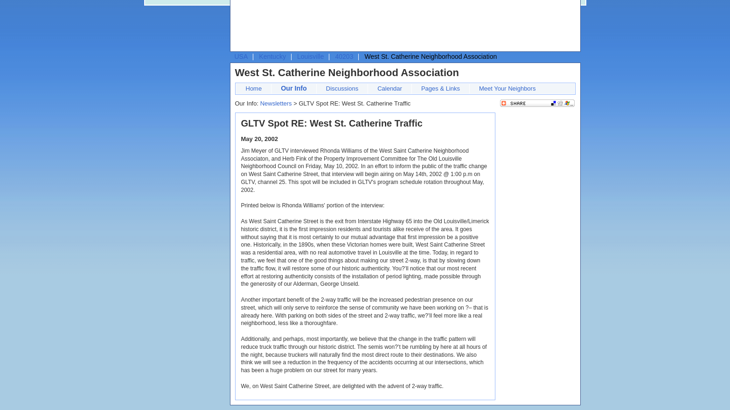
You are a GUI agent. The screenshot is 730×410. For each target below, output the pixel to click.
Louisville (310, 56)
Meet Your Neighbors (507, 88)
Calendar (389, 88)
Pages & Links (440, 88)
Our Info (294, 88)
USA (241, 56)
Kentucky (272, 56)
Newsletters (276, 103)
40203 (344, 56)
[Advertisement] (403, 26)
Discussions (342, 88)
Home (254, 88)
